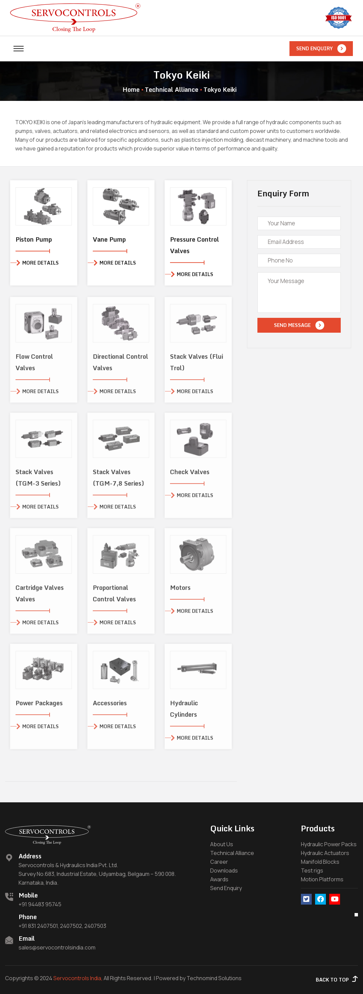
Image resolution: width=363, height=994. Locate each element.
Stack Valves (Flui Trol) (196, 367)
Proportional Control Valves (114, 598)
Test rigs (312, 870)
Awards (219, 879)
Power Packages (39, 707)
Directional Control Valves (120, 367)
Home (131, 89)
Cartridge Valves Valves (40, 598)
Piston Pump (34, 241)
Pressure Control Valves (194, 246)
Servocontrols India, (78, 978)
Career (219, 861)
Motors (180, 592)
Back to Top (337, 980)
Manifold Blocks (320, 861)
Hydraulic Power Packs (329, 844)
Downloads (224, 870)
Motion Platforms (322, 879)
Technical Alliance (171, 89)
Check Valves (190, 476)
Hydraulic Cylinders (184, 713)
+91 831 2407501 (38, 926)
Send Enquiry (226, 888)
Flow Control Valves (34, 367)
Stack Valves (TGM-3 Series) (38, 482)
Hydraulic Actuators (325, 853)
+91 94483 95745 (40, 904)
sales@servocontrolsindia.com (57, 947)
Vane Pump (109, 241)
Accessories (110, 707)
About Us (221, 844)
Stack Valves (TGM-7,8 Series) (118, 482)
